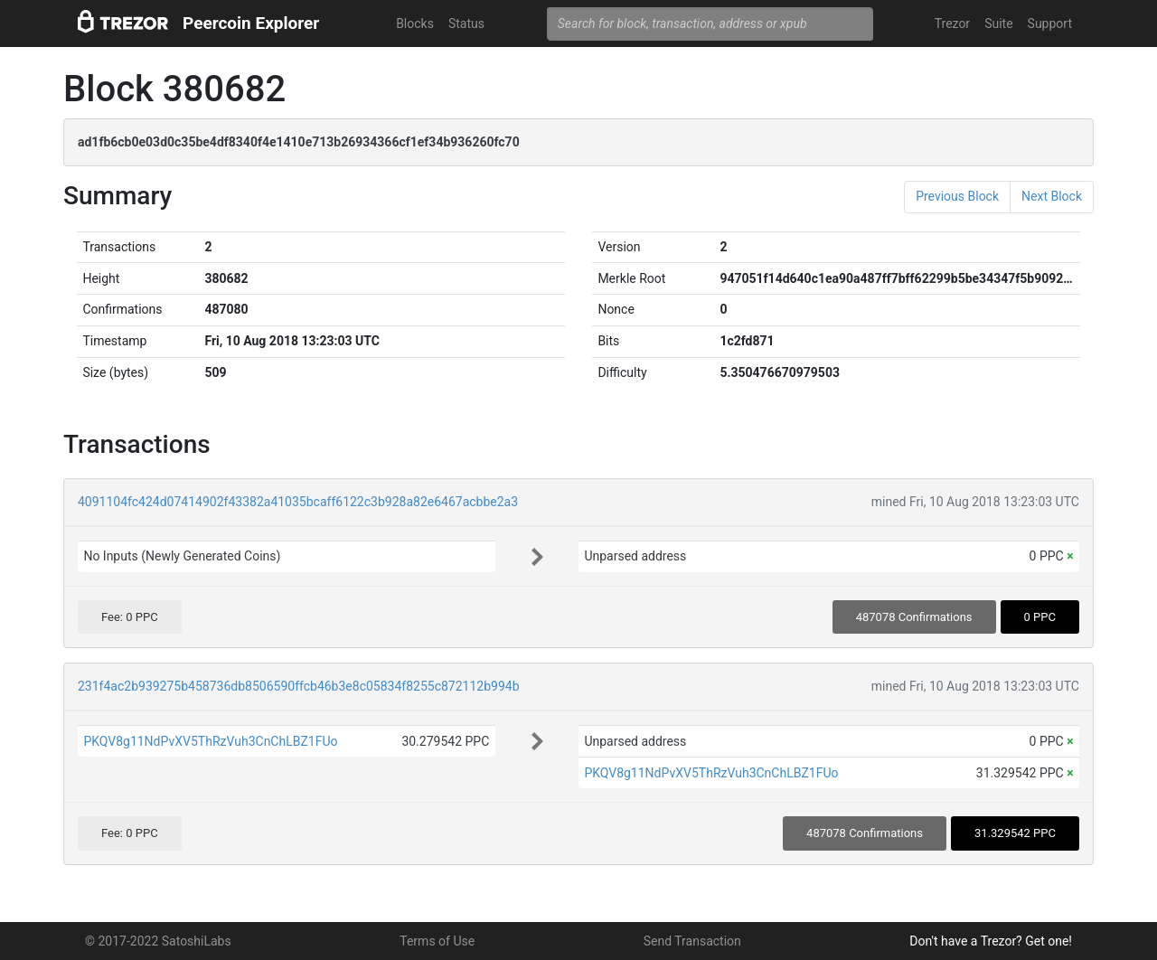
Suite (998, 23)
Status (466, 23)
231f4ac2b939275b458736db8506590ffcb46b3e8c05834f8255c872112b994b (299, 686)
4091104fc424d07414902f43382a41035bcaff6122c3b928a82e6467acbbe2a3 (298, 501)
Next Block (1051, 196)
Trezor (952, 23)
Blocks (415, 23)
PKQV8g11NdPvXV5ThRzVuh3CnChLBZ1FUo (210, 741)
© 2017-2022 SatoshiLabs (158, 941)
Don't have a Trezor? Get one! (990, 941)
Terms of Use (437, 941)
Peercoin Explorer (251, 23)
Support (1050, 23)
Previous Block (957, 196)
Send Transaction (692, 941)
